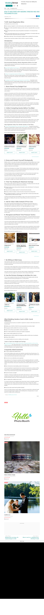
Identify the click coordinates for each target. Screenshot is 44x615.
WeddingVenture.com (25, 587)
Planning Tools (28, 1)
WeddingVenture (22, 567)
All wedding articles (13, 8)
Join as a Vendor (9, 5)
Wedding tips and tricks (13, 416)
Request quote (10, 174)
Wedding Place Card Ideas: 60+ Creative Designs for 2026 (11, 560)
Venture (11, 3)
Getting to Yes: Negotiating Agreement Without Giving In (14, 96)
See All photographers (35, 178)
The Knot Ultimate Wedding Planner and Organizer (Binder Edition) (16, 148)
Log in (14, 5)
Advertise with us (32, 574)
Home (5, 8)
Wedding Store (34, 1)
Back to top (22, 563)
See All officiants (36, 337)
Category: (6, 416)
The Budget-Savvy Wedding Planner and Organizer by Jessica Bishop (17, 102)
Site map (21, 574)
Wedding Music (23, 3)
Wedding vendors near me (13, 574)
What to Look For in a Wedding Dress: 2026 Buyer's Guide (31, 560)
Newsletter (21, 575)
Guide (8, 8)
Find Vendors (23, 1)
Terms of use (11, 575)
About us (31, 575)
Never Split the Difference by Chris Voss (12, 89)
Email (37, 418)
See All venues (36, 278)
